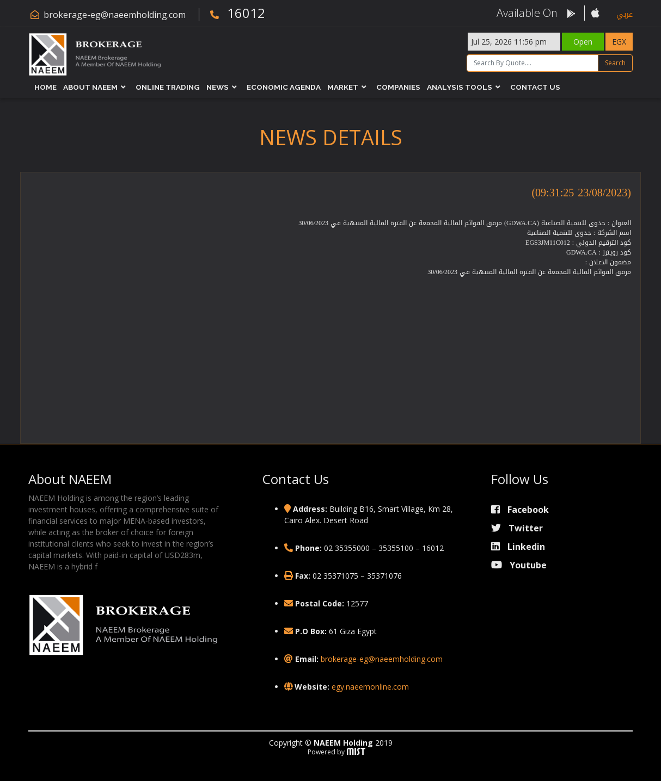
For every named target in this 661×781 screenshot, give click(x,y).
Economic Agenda (284, 87)
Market (342, 87)
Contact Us (535, 87)
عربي (624, 14)
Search (615, 62)
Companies (398, 87)
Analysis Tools (459, 87)
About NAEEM (90, 87)
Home (45, 87)
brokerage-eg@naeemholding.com (115, 15)
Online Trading (168, 87)
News (217, 87)
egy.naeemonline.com (370, 686)
